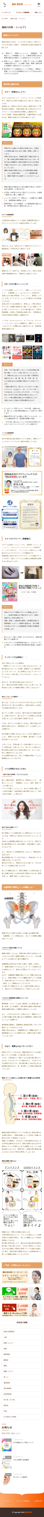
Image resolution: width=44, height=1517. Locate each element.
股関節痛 (7, 1383)
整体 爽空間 (22, 5)
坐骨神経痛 (8, 1394)
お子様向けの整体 (10, 1417)
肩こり (6, 1377)
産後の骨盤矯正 (9, 1332)
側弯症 (6, 1405)
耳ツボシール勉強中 (20, 1477)
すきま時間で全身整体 (21, 1460)
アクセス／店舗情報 (22, 12)
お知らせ (9, 1440)
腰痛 (5, 1366)
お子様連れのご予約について (23, 1442)
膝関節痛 (7, 1354)
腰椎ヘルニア (8, 1371)
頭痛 (5, 1349)
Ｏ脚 (5, 1337)
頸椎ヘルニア (8, 1343)
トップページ (6, 12)
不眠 (5, 1411)
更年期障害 (8, 1388)
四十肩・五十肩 (9, 1400)
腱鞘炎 (6, 1360)
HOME (6, 19)
